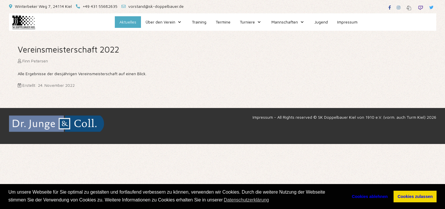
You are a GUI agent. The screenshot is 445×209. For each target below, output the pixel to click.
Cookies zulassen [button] (415, 196)
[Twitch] (420, 7)
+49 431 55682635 (100, 6)
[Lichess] (409, 7)
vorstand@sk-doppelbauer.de (156, 6)
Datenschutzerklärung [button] (246, 199)
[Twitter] (431, 7)
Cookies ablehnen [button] (370, 196)
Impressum (263, 117)
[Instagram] (398, 7)
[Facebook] (389, 7)
